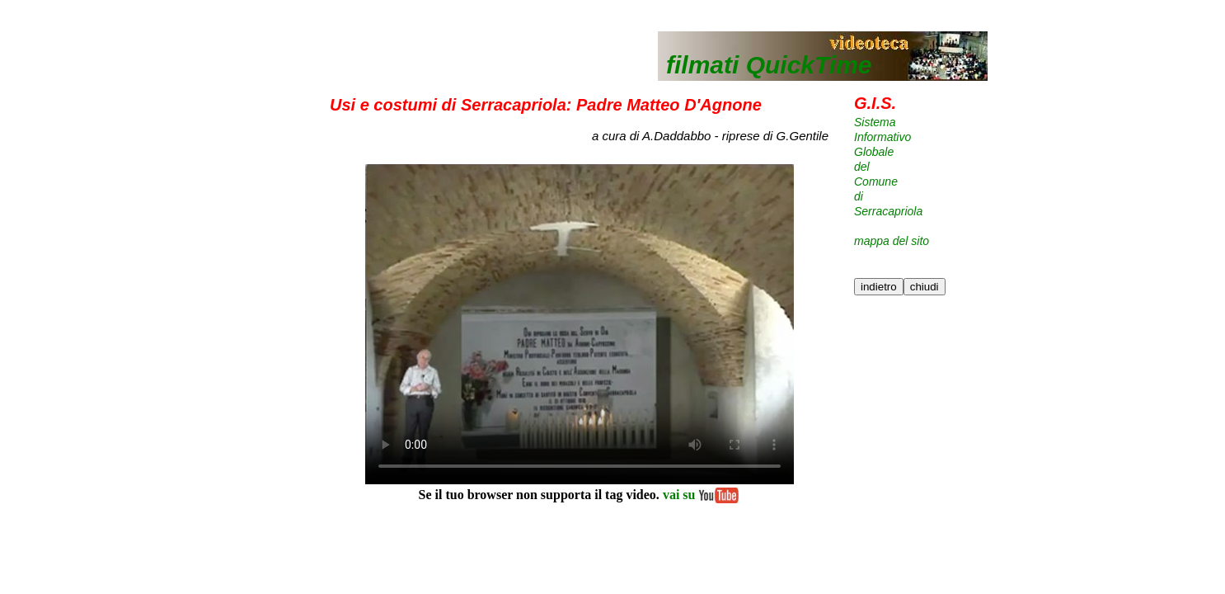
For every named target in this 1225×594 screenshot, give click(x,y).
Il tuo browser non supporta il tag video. (579, 323)
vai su (699, 495)
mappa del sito (891, 241)
